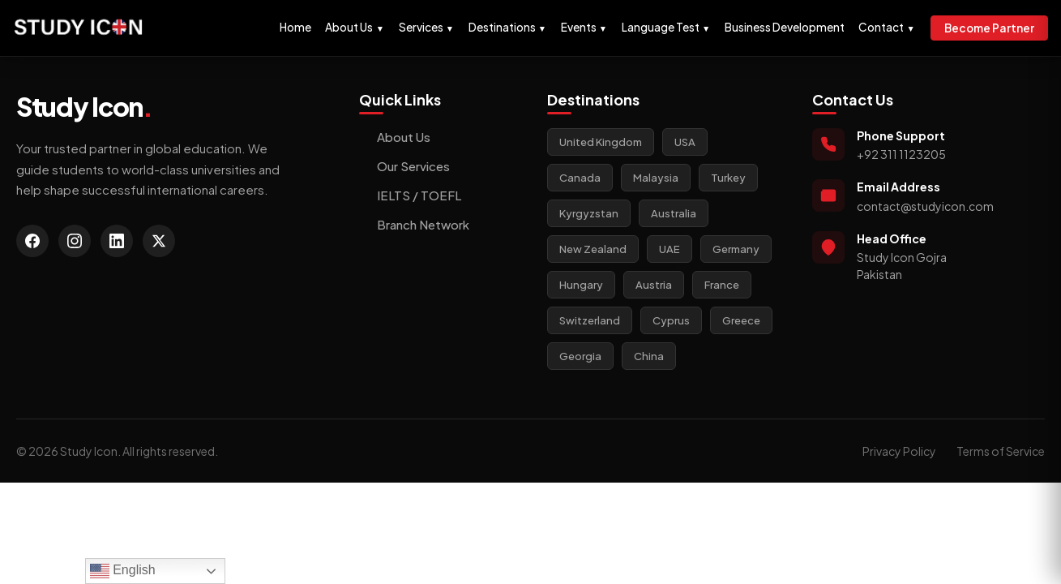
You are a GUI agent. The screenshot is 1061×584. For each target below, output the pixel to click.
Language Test (666, 27)
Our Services (404, 166)
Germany (735, 249)
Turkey (728, 177)
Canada (580, 177)
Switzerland (589, 320)
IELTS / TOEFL (410, 195)
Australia (673, 213)
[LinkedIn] (117, 241)
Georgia (580, 356)
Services (426, 27)
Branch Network (414, 224)
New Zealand (593, 249)
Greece (741, 320)
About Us (354, 27)
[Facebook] (32, 241)
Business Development (785, 27)
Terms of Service (1000, 451)
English (123, 571)
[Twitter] (159, 241)
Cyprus (671, 320)
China (649, 356)
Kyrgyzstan (588, 213)
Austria (653, 284)
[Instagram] (74, 241)
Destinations (507, 27)
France (721, 284)
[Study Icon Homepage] (78, 28)
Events (584, 27)
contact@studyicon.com (925, 206)
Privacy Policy (899, 451)
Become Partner (989, 28)
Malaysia (655, 177)
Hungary (581, 284)
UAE (669, 249)
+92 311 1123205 (901, 154)
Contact (886, 27)
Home (295, 27)
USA (684, 141)
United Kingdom (600, 141)
